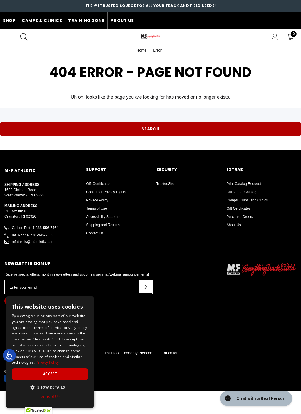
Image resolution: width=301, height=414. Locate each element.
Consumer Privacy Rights (106, 192)
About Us (122, 21)
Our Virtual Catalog (241, 192)
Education (169, 353)
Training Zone (86, 21)
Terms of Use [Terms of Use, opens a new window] (50, 396)
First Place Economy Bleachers (128, 353)
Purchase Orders (239, 217)
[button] (50, 387)
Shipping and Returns (103, 225)
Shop (9, 21)
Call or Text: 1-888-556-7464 (35, 228)
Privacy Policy (97, 200)
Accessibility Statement (104, 217)
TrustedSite (165, 184)
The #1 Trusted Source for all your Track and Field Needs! (150, 5)
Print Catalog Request (243, 184)
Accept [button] (50, 373)
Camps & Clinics (42, 21)
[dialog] (50, 352)
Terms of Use (96, 208)
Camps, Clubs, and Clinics (247, 200)
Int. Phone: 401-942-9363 (32, 235)
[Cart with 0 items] (292, 36)
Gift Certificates (98, 184)
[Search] (24, 37)
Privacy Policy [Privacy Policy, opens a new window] (47, 362)
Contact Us (94, 233)
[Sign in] (275, 37)
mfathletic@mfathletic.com (32, 242)
